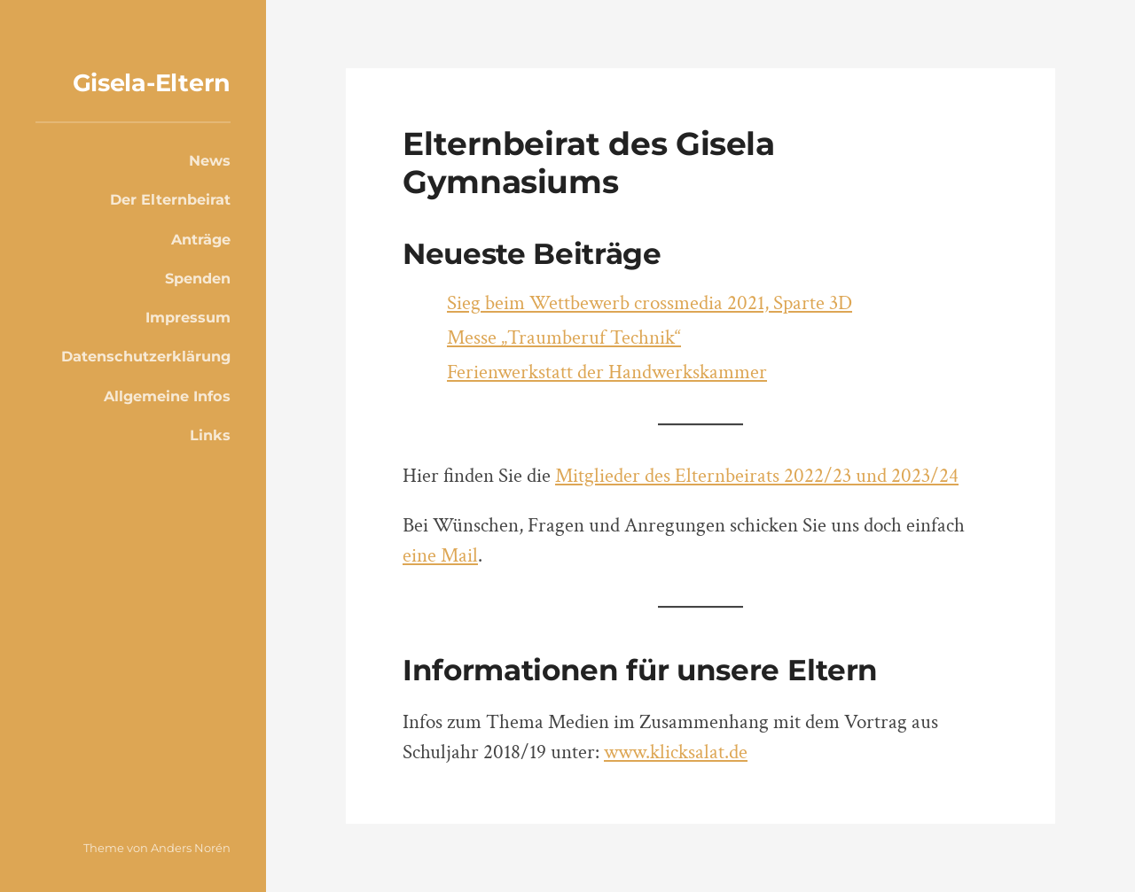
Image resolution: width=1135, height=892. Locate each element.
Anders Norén (191, 848)
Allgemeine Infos (167, 396)
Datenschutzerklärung (146, 356)
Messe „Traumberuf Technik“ (564, 338)
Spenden (198, 278)
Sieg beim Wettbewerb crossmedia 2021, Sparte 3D (649, 303)
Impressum (188, 317)
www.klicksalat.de (676, 752)
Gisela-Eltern (152, 82)
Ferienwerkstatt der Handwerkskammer (607, 372)
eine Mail (440, 556)
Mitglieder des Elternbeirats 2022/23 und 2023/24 (757, 476)
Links (210, 435)
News (210, 160)
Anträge (201, 239)
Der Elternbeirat (170, 199)
